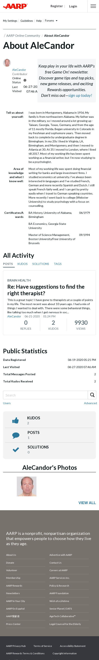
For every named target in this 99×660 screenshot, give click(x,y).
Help (39, 20)
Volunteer (11, 570)
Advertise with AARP (61, 554)
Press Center (13, 624)
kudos (33, 418)
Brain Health (19, 280)
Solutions (38, 447)
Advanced (90, 403)
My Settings (10, 20)
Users (7, 403)
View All (87, 503)
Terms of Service (43, 645)
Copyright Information (65, 653)
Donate (10, 562)
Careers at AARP (59, 570)
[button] (93, 6)
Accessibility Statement (73, 645)
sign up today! (80, 95)
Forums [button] (49, 20)
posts (33, 432)
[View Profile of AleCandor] (19, 69)
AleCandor (14, 316)
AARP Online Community (23, 35)
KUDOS (22, 263)
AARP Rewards (14, 585)
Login (73, 6)
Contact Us (56, 562)
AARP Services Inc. (60, 577)
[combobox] (49, 395)
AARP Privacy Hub (16, 645)
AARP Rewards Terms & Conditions (25, 653)
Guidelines (26, 20)
